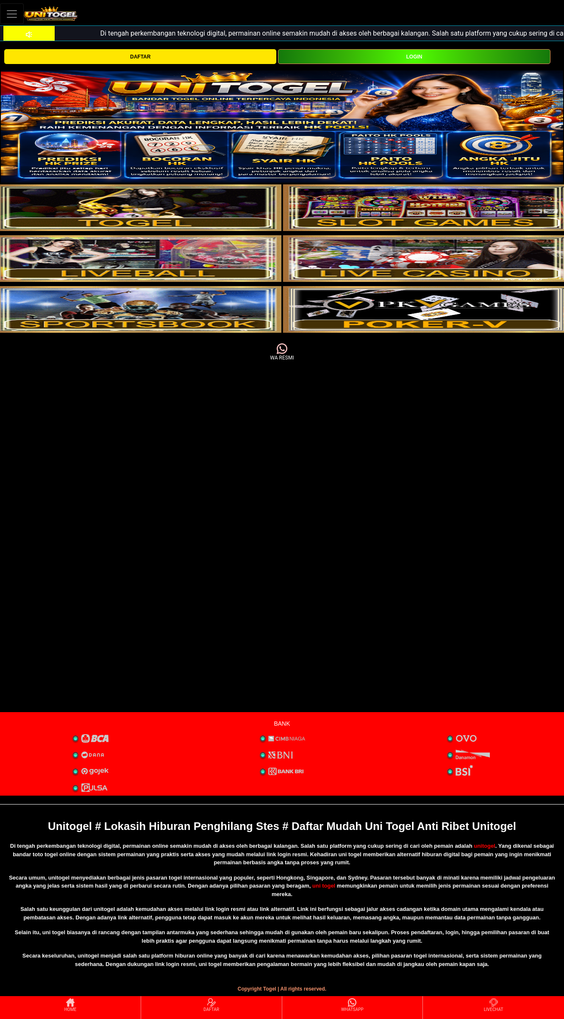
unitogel (484, 846)
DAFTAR (140, 57)
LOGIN (414, 57)
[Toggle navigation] (12, 13)
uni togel (323, 886)
